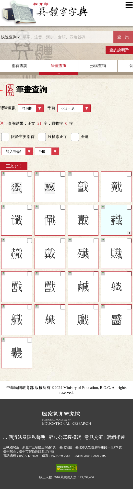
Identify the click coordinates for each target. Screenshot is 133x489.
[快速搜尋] (67, 37)
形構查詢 (98, 66)
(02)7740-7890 (28, 455)
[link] (5, 137)
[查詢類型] (10, 37)
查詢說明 (119, 50)
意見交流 (94, 437)
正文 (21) (14, 166)
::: (1, 91)
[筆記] (29, 174)
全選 (80, 137)
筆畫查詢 (59, 66)
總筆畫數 (22, 108)
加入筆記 (13, 151)
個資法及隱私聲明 (27, 437)
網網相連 (116, 437)
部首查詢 (19, 66)
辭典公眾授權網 (65, 437)
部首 (69, 108)
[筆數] (47, 151)
